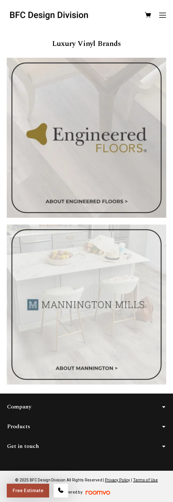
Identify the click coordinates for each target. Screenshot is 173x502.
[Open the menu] (162, 15)
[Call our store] (61, 490)
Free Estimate (28, 490)
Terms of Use (145, 480)
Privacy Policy (117, 480)
